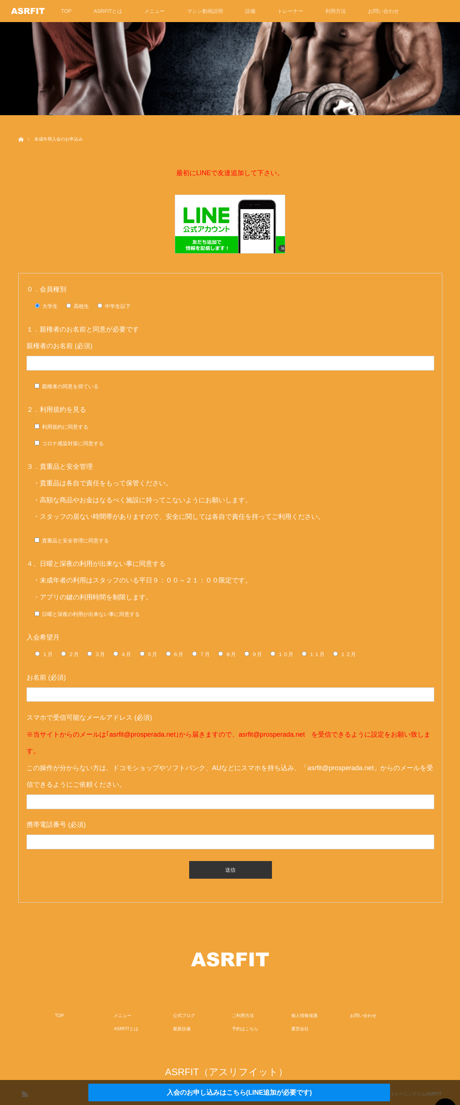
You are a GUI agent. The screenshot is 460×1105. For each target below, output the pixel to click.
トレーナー (290, 11)
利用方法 (335, 11)
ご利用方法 (243, 1015)
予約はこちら (245, 1028)
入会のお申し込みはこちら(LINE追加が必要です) (239, 1092)
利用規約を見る (63, 409)
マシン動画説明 (205, 11)
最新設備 (182, 1028)
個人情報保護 (304, 1015)
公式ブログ (184, 1015)
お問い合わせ (383, 11)
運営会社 (300, 1028)
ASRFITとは (107, 11)
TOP (66, 11)
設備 (250, 11)
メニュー (154, 11)
